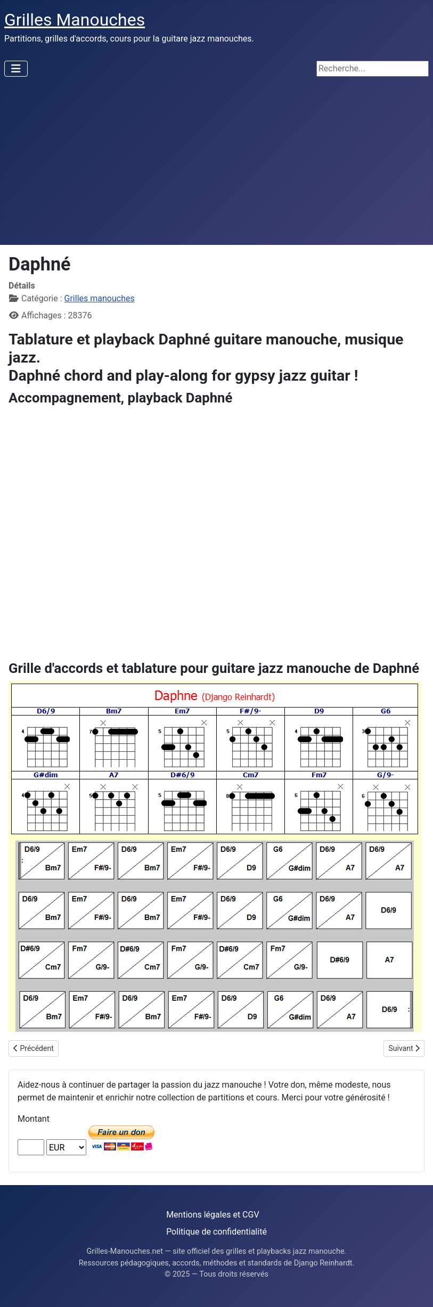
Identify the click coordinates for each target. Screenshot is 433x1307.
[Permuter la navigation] (16, 69)
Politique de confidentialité (216, 1232)
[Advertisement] (216, 165)
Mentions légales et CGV (212, 1215)
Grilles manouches (99, 298)
